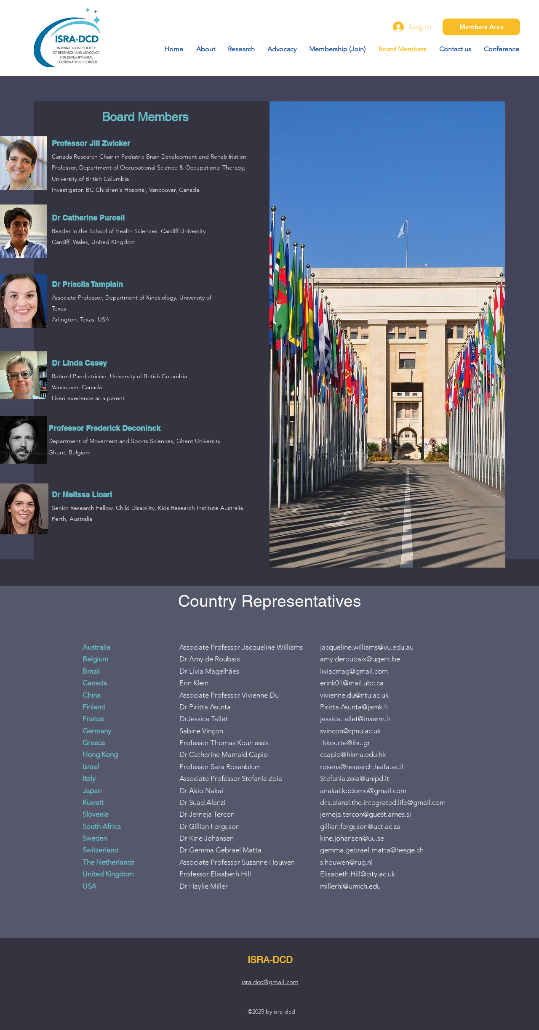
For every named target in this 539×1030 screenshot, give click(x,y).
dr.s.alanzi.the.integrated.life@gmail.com (383, 802)
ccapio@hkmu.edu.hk (353, 754)
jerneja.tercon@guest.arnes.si (365, 814)
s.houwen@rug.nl (346, 862)
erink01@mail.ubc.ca (352, 683)
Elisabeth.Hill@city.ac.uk (357, 874)
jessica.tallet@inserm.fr (355, 718)
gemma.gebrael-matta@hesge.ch (372, 850)
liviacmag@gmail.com (354, 671)
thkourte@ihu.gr (345, 742)
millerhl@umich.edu (350, 886)
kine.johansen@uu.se (352, 838)
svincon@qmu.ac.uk (350, 731)
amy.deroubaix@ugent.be (360, 659)
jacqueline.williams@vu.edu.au (367, 647)
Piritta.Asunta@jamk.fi (354, 707)
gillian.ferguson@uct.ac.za (360, 826)
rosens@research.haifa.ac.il (361, 766)
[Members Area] (481, 27)
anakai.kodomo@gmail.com (363, 790)
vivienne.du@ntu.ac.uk (354, 695)
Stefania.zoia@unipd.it (354, 778)
